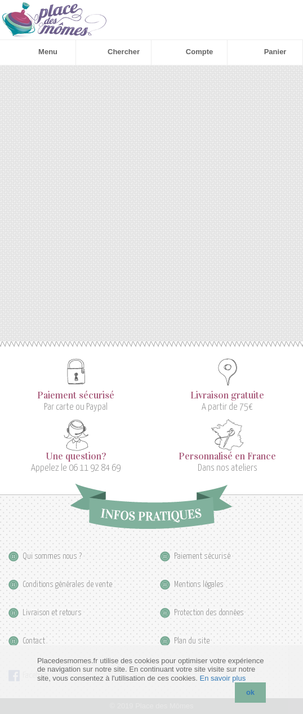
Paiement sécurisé (75, 395)
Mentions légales (199, 584)
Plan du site (192, 641)
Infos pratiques (151, 506)
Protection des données (209, 612)
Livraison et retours (52, 612)
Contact (34, 641)
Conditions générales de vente (67, 584)
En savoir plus (223, 678)
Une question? (76, 456)
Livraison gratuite (227, 395)
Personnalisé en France (227, 456)
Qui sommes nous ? (52, 556)
